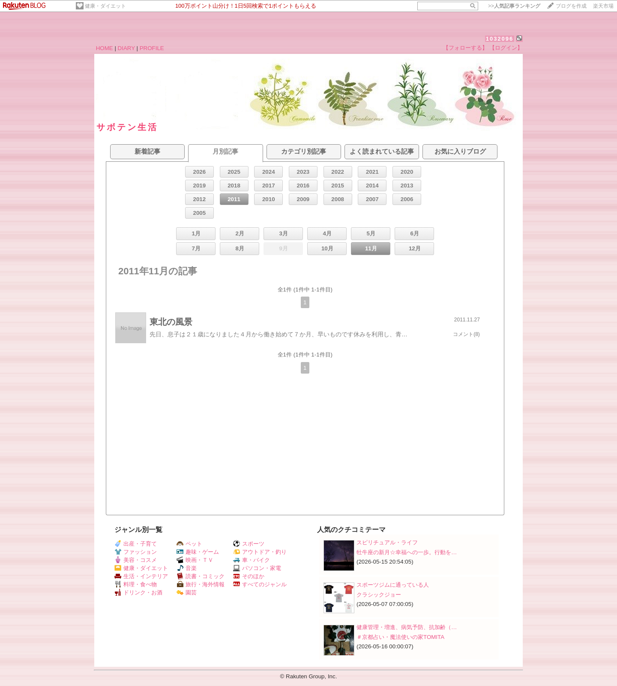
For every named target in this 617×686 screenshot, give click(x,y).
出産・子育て (135, 543)
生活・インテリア (141, 576)
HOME (104, 48)
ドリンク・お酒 (138, 592)
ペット (189, 543)
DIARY (126, 48)
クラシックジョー (378, 594)
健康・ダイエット (105, 6)
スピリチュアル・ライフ (387, 542)
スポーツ (248, 543)
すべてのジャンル (260, 584)
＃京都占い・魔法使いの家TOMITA (400, 637)
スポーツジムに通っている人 (392, 585)
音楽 (187, 568)
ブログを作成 (571, 6)
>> (514, 6)
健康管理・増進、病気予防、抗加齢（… (406, 627)
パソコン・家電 (257, 568)
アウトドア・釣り (260, 552)
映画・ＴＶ (195, 560)
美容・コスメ (135, 560)
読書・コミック (201, 576)
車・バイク (251, 560)
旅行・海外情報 (201, 584)
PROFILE (152, 48)
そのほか (248, 576)
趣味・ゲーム (198, 552)
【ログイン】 (506, 48)
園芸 (187, 592)
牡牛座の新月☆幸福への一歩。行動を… (406, 552)
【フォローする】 (465, 48)
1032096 (500, 39)
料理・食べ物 (135, 584)
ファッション (135, 552)
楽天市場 (603, 6)
